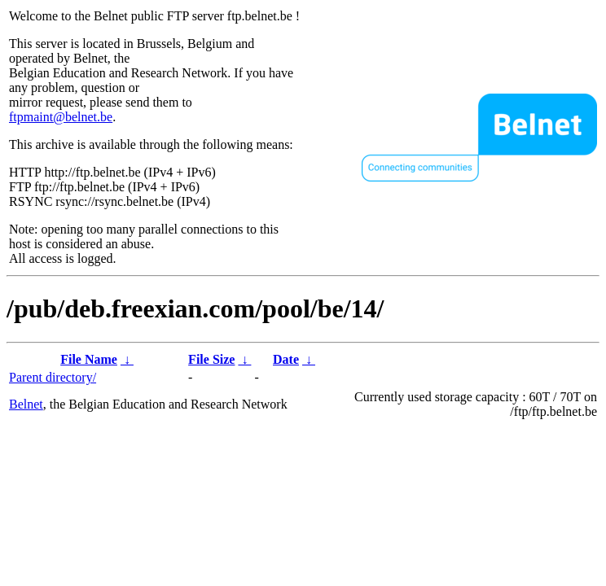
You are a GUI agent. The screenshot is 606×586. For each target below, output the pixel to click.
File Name (88, 359)
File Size (211, 359)
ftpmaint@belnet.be (60, 117)
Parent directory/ (52, 377)
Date (286, 359)
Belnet (26, 404)
